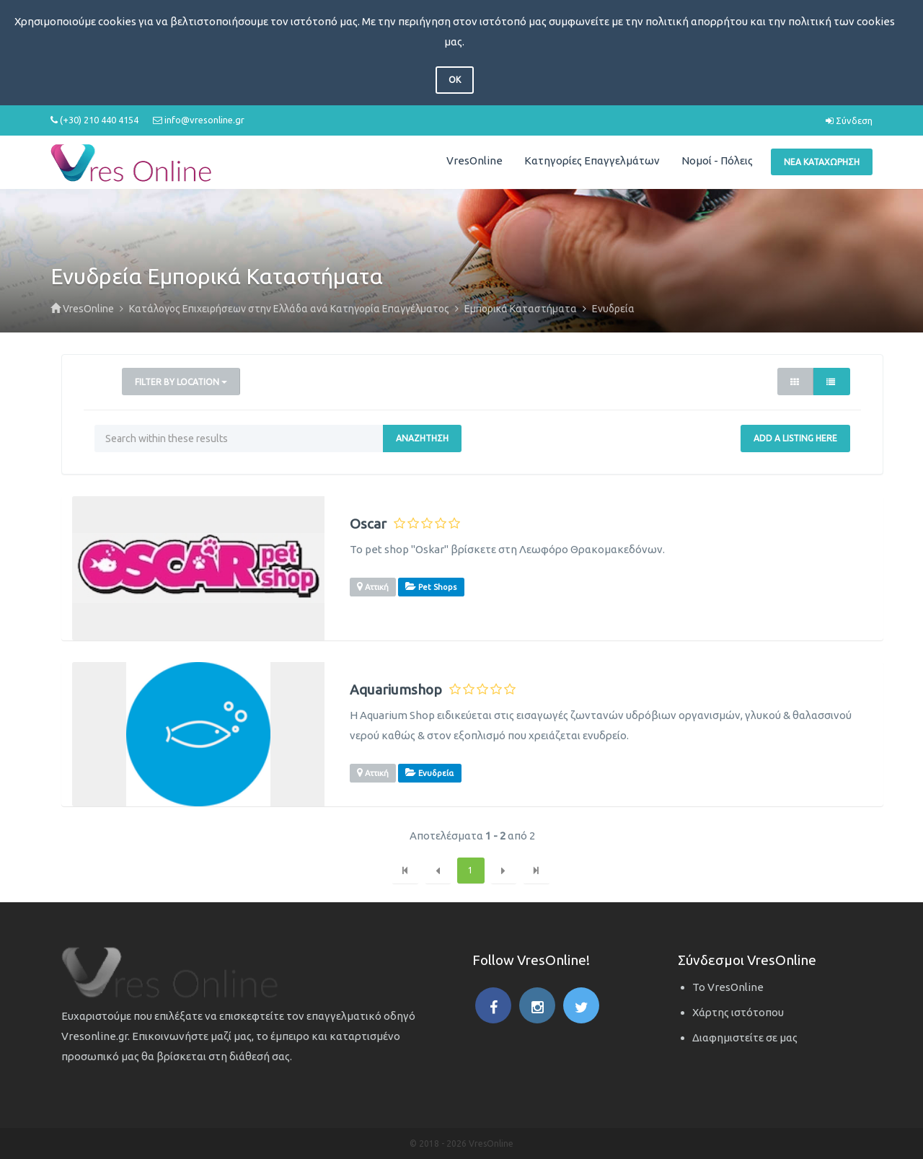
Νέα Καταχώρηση (822, 162)
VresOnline (474, 160)
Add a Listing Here (795, 438)
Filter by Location (181, 382)
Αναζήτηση (422, 438)
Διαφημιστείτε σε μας (745, 1037)
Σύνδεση (849, 120)
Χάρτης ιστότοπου (738, 1012)
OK (455, 79)
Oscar (368, 524)
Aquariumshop (396, 689)
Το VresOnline (728, 987)
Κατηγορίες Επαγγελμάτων (592, 160)
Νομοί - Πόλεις (717, 160)
